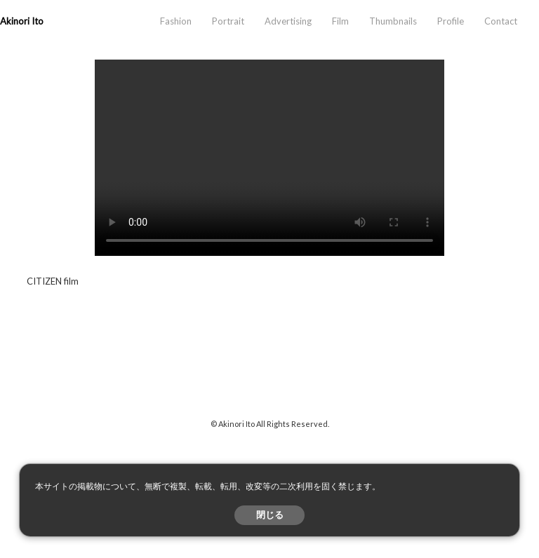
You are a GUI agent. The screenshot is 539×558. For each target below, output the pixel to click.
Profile (450, 21)
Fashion (176, 21)
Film (340, 21)
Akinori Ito (22, 21)
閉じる (270, 515)
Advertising (288, 21)
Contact (500, 21)
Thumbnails (393, 21)
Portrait (228, 21)
